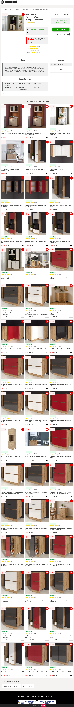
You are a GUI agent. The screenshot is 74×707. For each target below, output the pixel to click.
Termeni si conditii (23, 696)
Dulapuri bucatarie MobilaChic (40, 9)
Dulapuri (5, 9)
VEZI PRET (61, 29)
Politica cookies (50, 696)
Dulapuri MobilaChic (26, 9)
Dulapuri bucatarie (14, 9)
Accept (43, 705)
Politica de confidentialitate (37, 696)
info (22, 137)
